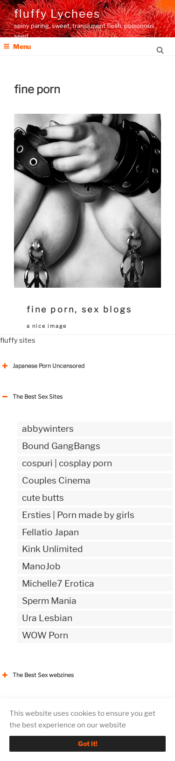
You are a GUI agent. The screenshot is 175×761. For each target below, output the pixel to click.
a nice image (47, 326)
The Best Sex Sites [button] (31, 396)
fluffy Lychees (57, 14)
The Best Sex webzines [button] (37, 675)
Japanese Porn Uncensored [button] (42, 366)
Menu (17, 46)
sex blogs (107, 309)
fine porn (51, 309)
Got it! (88, 743)
